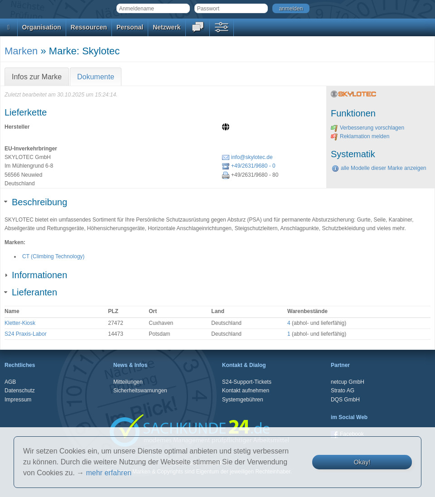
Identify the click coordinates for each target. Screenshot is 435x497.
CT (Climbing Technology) (53, 256)
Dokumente (95, 77)
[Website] (226, 128)
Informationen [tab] (36, 275)
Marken (21, 51)
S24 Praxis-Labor (26, 334)
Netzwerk (166, 27)
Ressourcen (89, 27)
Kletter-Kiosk (20, 323)
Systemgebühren (242, 399)
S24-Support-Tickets (246, 382)
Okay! (362, 462)
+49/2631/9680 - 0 (249, 166)
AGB (10, 382)
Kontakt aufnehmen (245, 390)
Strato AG (342, 390)
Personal (129, 27)
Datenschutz (20, 390)
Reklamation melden (360, 136)
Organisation (41, 27)
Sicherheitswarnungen (140, 390)
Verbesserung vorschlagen (367, 128)
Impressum (18, 399)
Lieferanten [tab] (31, 292)
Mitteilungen (128, 382)
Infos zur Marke (37, 77)
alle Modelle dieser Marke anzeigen (379, 168)
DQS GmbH (345, 399)
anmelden (291, 8)
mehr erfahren (109, 473)
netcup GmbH (347, 382)
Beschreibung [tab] (36, 202)
